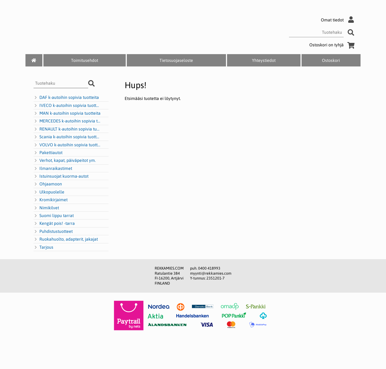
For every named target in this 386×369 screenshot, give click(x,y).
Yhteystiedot (264, 60)
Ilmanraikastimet (53, 168)
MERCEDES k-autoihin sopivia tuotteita (67, 121)
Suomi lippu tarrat (54, 215)
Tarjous (43, 247)
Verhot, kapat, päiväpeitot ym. (65, 160)
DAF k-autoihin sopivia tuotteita (66, 97)
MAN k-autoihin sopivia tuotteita (67, 113)
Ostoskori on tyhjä (333, 44)
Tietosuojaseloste (176, 60)
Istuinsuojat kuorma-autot (61, 176)
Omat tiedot (339, 19)
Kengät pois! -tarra (54, 223)
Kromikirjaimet (51, 200)
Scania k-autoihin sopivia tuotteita (67, 137)
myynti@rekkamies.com (210, 273)
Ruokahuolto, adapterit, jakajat (66, 239)
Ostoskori (331, 60)
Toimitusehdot (84, 60)
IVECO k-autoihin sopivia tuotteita (67, 105)
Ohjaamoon (48, 184)
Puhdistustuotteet (53, 231)
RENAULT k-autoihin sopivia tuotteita (67, 129)
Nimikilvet (46, 208)
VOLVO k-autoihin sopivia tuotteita (67, 145)
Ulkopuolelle (49, 192)
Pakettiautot (48, 152)
